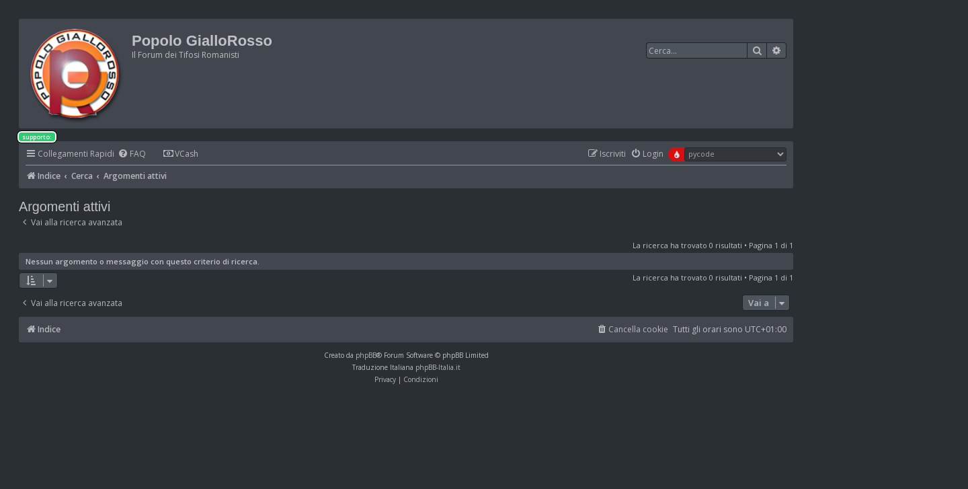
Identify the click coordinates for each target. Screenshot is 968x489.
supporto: (37, 137)
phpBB (366, 355)
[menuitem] (132, 154)
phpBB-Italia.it (437, 367)
